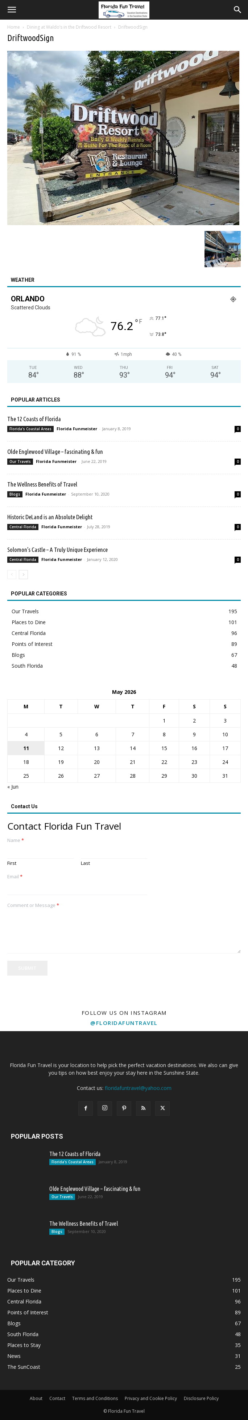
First (11, 863)
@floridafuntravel (124, 1022)
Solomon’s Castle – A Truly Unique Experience (57, 549)
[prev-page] (11, 574)
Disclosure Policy (201, 1398)
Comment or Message (33, 905)
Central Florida (22, 526)
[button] (11, 10)
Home (13, 27)
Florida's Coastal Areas (30, 428)
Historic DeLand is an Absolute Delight (49, 516)
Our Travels (20, 461)
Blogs (14, 494)
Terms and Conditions (95, 1398)
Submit (27, 968)
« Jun (12, 786)
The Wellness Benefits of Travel (42, 484)
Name (15, 840)
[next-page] (23, 574)
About (36, 1398)
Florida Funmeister (77, 428)
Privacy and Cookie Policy (151, 1398)
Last (85, 863)
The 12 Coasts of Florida (34, 418)
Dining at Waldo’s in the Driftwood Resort (69, 27)
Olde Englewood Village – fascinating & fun (55, 451)
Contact (57, 1398)
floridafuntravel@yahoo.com (138, 1088)
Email (14, 877)
